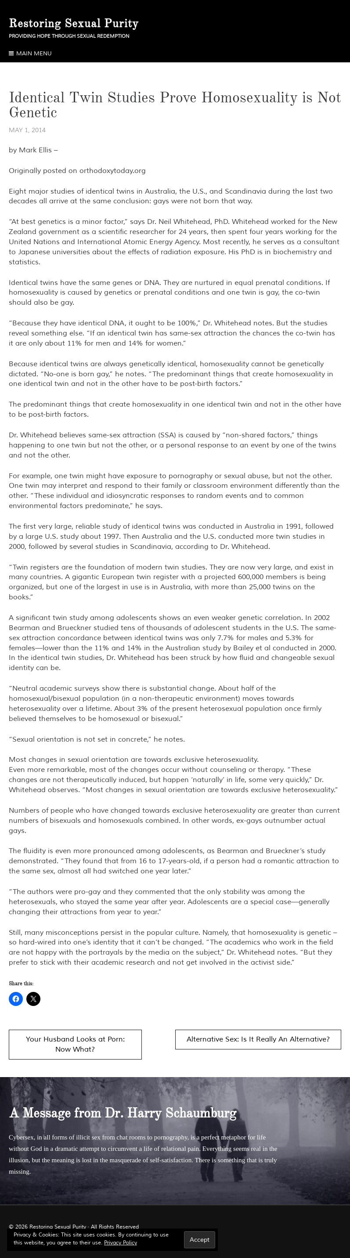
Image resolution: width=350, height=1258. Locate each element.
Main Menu (34, 53)
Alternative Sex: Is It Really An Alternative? (258, 1039)
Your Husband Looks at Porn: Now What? (75, 1044)
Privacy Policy (120, 1243)
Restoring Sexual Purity (74, 23)
